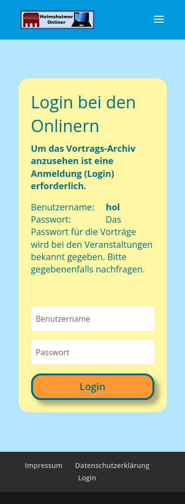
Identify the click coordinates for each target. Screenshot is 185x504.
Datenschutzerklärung (112, 465)
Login (92, 386)
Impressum (43, 465)
